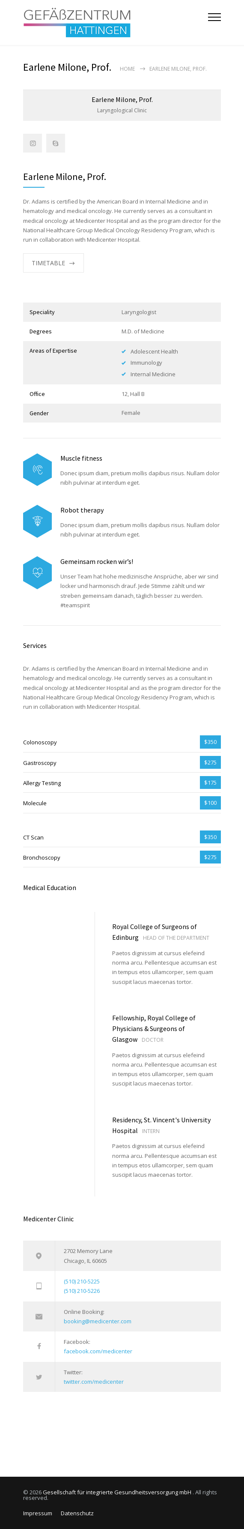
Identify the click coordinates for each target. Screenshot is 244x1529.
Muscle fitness (81, 458)
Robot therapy (82, 510)
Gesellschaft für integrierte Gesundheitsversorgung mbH (118, 1492)
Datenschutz (77, 1513)
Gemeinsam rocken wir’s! (96, 561)
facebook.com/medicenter (98, 1351)
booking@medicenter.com (97, 1321)
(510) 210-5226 (82, 1291)
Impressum (37, 1513)
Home (127, 68)
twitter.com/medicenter (94, 1381)
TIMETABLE (48, 263)
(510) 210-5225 (82, 1281)
